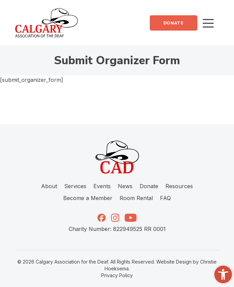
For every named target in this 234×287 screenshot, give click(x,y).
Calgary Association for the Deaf (72, 262)
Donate (173, 22)
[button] (223, 274)
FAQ (165, 198)
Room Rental (136, 198)
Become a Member (87, 198)
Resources (179, 186)
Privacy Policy (117, 275)
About (49, 186)
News (125, 186)
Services (75, 186)
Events (102, 186)
